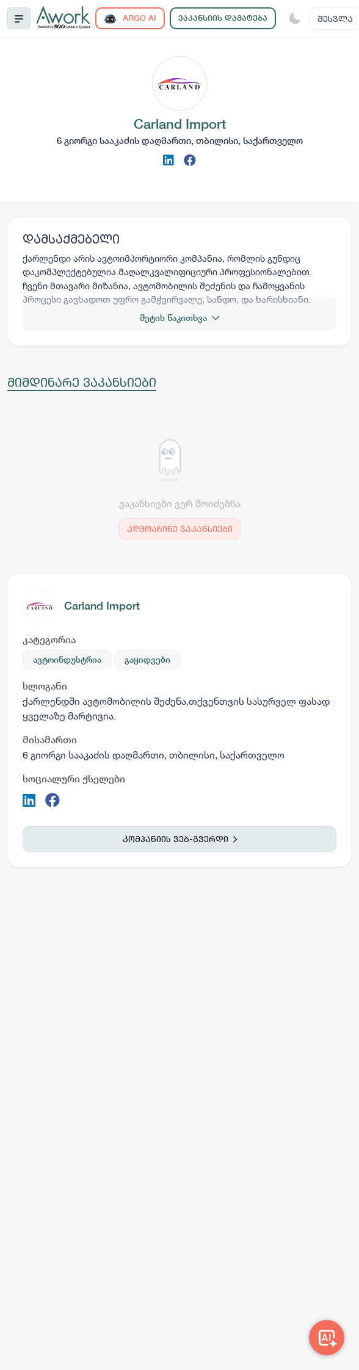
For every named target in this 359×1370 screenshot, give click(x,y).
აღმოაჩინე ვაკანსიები (180, 529)
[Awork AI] (326, 1337)
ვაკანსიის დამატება (222, 18)
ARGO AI (130, 18)
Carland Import (102, 605)
